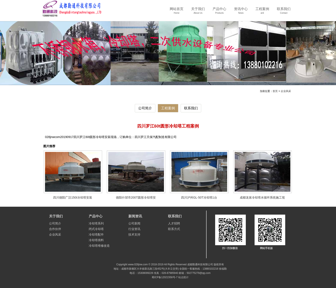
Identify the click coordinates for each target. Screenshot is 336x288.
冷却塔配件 (96, 234)
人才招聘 (174, 223)
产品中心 (219, 12)
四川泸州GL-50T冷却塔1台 (199, 197)
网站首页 (176, 12)
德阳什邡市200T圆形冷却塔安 (136, 197)
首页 (275, 91)
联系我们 (283, 12)
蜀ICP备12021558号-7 (164, 277)
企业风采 (286, 91)
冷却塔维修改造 (99, 245)
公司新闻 (134, 223)
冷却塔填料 (96, 240)
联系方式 (174, 229)
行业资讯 (134, 229)
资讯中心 (241, 12)
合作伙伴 (55, 229)
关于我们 (198, 12)
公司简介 (145, 108)
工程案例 (262, 12)
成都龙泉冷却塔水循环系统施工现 (262, 197)
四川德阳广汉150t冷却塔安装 (72, 197)
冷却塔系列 (96, 223)
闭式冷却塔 (96, 229)
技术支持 (134, 234)
